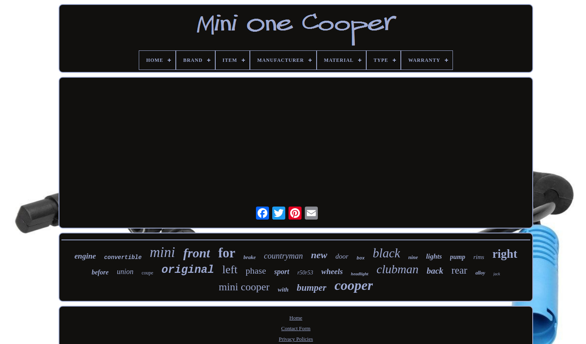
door (341, 256)
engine (85, 256)
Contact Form (295, 328)
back (434, 271)
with (283, 289)
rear (459, 270)
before (100, 272)
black (386, 253)
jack (496, 274)
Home (295, 318)
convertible (123, 257)
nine (413, 257)
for (226, 253)
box (360, 258)
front (196, 253)
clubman (397, 269)
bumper (311, 288)
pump (457, 256)
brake (249, 257)
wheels (332, 271)
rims (478, 257)
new (319, 255)
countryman (283, 255)
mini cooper (244, 287)
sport (281, 272)
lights (434, 256)
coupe (147, 273)
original (188, 270)
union (125, 272)
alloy (480, 273)
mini (162, 252)
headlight (359, 273)
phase (256, 271)
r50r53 (305, 273)
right (504, 253)
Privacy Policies (296, 339)
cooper (354, 285)
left (229, 269)
